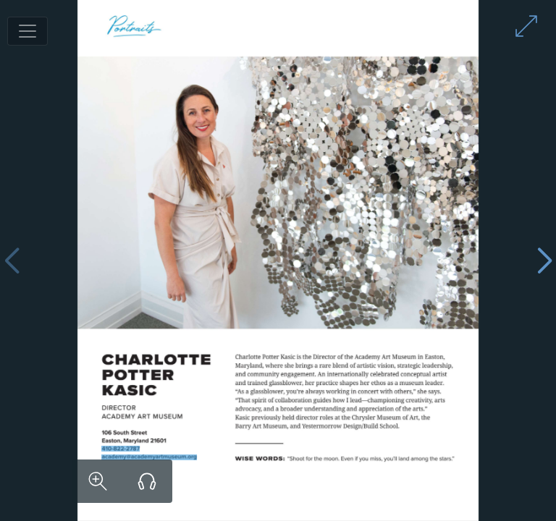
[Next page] (544, 260)
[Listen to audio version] (147, 481)
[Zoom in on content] (97, 481)
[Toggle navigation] (27, 31)
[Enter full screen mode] (526, 26)
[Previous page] (11, 260)
